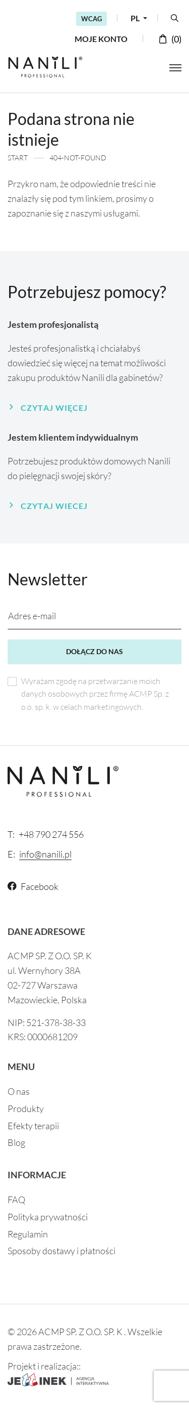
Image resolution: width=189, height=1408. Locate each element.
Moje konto (101, 39)
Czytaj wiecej (54, 505)
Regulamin (28, 1234)
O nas (19, 1091)
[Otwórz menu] (175, 68)
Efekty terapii (33, 1125)
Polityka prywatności (48, 1216)
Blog (16, 1142)
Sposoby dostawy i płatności (61, 1250)
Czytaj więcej (54, 407)
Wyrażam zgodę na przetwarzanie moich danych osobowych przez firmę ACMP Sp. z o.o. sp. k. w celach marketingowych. (95, 693)
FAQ (16, 1199)
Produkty (26, 1108)
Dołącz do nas (94, 651)
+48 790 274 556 (46, 834)
